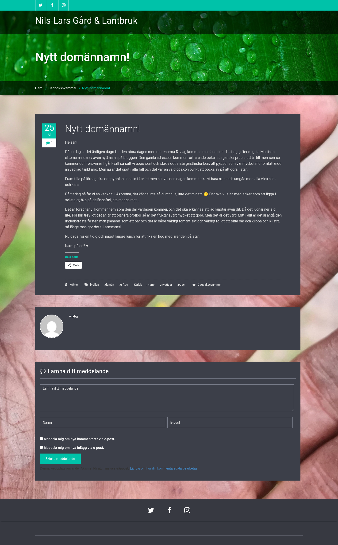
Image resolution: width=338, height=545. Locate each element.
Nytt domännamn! (96, 88)
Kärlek (138, 284)
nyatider (166, 284)
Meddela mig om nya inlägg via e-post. (74, 448)
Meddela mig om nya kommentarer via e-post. (79, 439)
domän (109, 284)
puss (181, 284)
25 (49, 130)
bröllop (94, 284)
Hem (38, 88)
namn (151, 284)
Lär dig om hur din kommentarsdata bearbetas (163, 468)
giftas (124, 284)
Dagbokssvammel (62, 88)
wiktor (71, 284)
